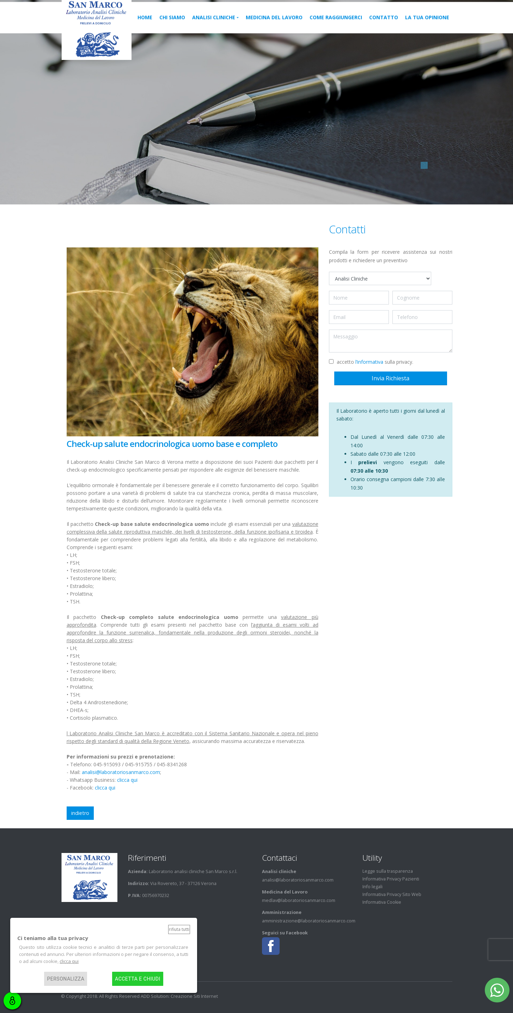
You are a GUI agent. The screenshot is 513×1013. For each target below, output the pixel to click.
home (145, 24)
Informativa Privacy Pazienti (390, 879)
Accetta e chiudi (137, 979)
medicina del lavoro (274, 24)
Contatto (383, 24)
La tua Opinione (427, 24)
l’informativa (369, 361)
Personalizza (65, 979)
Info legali (372, 887)
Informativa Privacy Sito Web (391, 894)
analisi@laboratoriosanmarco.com (121, 772)
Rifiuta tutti (179, 929)
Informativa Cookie (381, 902)
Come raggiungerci (336, 24)
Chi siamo (172, 24)
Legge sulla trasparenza (387, 871)
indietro (80, 813)
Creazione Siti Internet (194, 996)
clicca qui (127, 779)
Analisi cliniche (213, 24)
